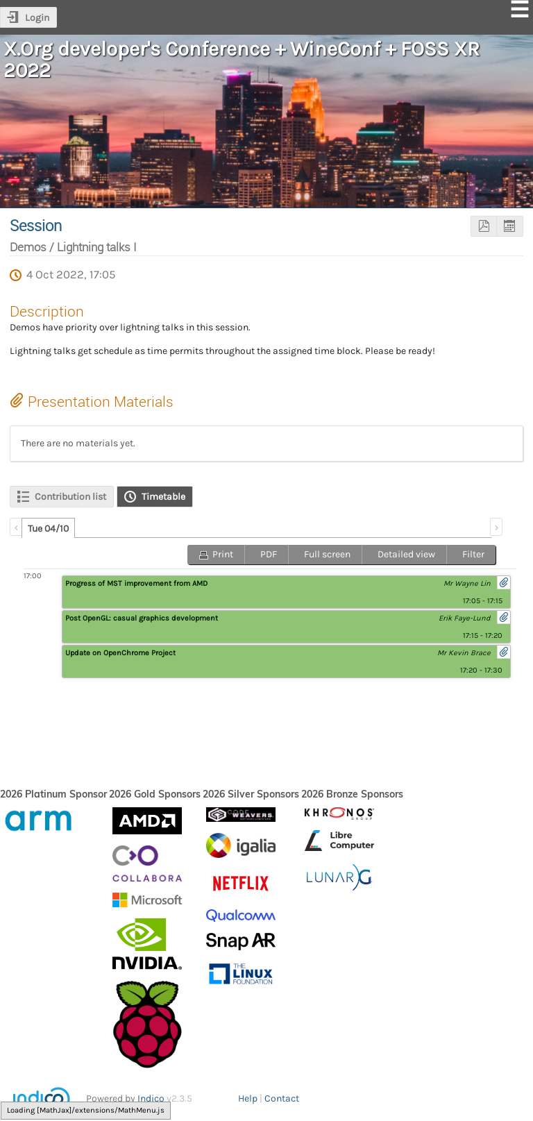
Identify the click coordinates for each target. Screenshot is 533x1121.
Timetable (163, 497)
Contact (281, 1098)
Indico (150, 1098)
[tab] (48, 528)
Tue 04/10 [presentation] (48, 528)
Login (37, 18)
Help (247, 1098)
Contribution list (70, 497)
